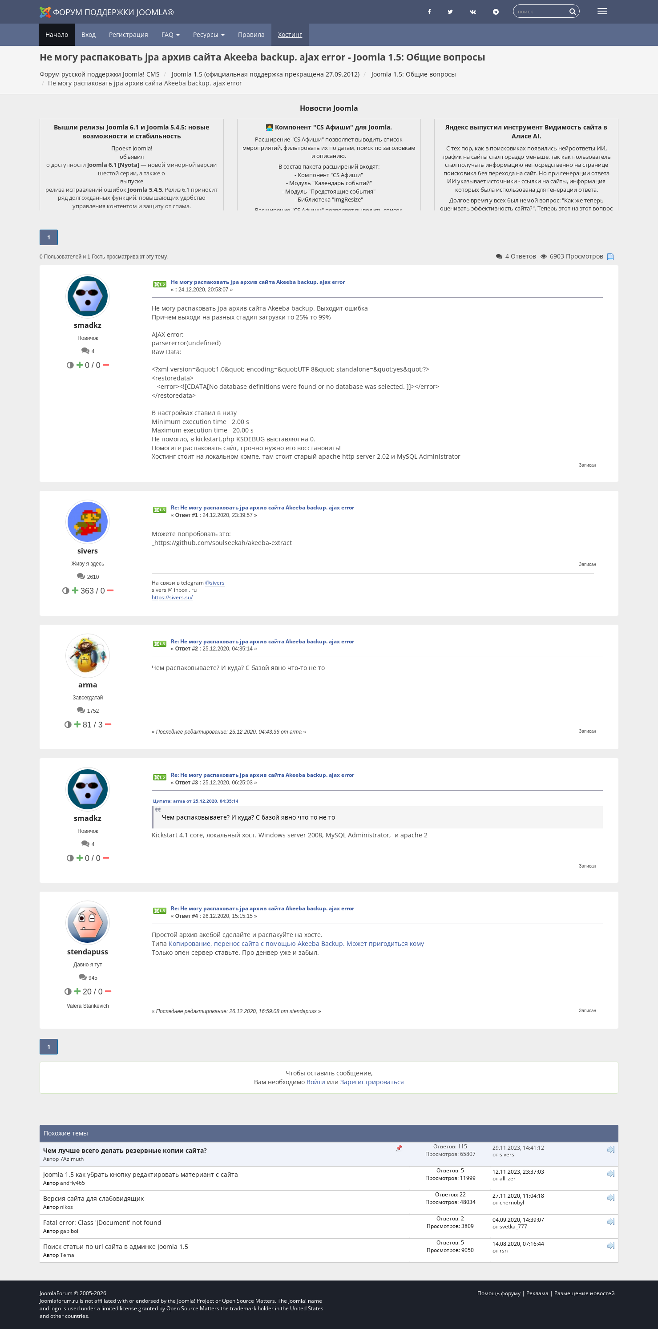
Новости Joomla (329, 108)
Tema (67, 1254)
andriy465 (72, 1182)
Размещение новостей (584, 1293)
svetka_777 (513, 1226)
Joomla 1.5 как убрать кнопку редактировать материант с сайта (140, 1174)
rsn (504, 1250)
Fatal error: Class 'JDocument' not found (102, 1222)
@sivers (215, 582)
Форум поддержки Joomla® (107, 12)
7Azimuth (72, 1158)
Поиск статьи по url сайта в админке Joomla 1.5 (115, 1246)
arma (87, 685)
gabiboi (69, 1230)
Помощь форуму (499, 1293)
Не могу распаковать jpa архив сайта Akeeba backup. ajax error (258, 282)
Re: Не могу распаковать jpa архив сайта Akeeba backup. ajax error (262, 507)
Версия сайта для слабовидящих (93, 1198)
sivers (87, 551)
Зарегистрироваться (372, 1082)
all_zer (508, 1178)
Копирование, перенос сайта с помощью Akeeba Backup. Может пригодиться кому (296, 943)
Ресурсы (209, 34)
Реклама (537, 1293)
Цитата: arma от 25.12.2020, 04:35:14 (195, 801)
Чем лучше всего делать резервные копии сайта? (125, 1150)
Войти (316, 1082)
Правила (251, 34)
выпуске (131, 181)
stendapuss (87, 952)
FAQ (170, 34)
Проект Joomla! (131, 148)
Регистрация (128, 34)
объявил (132, 157)
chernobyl (512, 1202)
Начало (56, 34)
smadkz (87, 325)
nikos (66, 1206)
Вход (88, 34)
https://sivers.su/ (172, 597)
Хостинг (290, 34)
